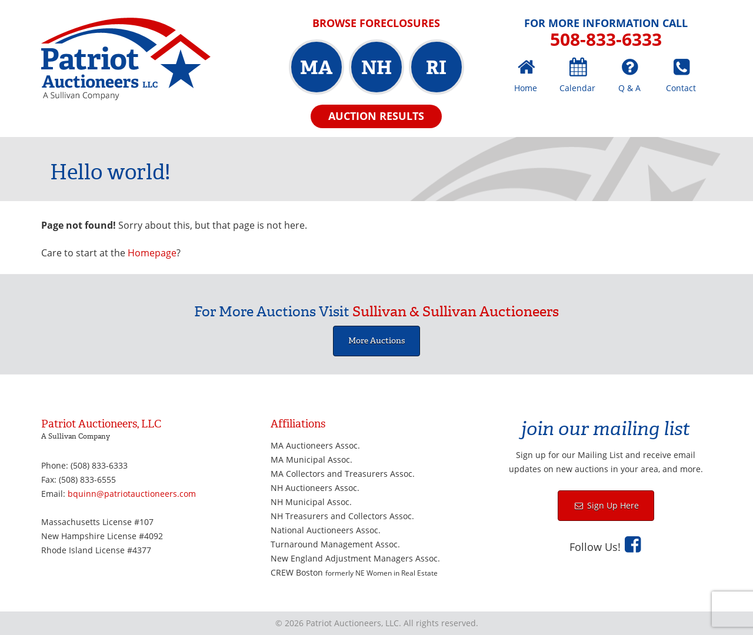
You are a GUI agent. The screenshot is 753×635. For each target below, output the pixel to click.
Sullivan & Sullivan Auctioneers (455, 311)
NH (376, 67)
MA (316, 67)
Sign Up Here (612, 505)
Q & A (629, 87)
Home (525, 87)
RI (436, 67)
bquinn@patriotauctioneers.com (132, 493)
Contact (681, 87)
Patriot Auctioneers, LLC (126, 59)
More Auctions (376, 340)
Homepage (152, 252)
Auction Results (376, 116)
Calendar (577, 87)
